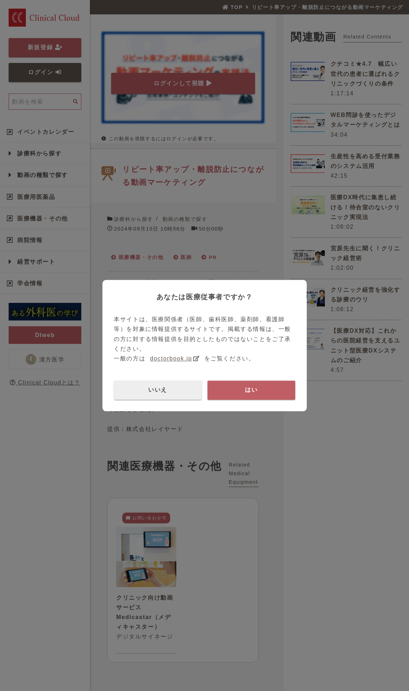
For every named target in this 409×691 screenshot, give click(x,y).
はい (251, 390)
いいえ (157, 390)
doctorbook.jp (171, 358)
